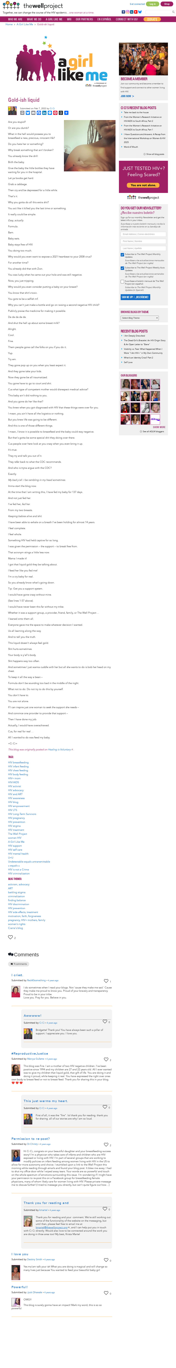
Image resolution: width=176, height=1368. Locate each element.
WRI (69, 19)
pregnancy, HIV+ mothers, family (26, 920)
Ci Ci (52, 108)
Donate (152, 19)
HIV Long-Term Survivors (22, 814)
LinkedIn (131, 12)
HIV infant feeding (18, 766)
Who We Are (15, 19)
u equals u (14, 865)
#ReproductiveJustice (30, 1053)
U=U (10, 857)
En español (104, 19)
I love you (20, 1254)
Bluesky (140, 12)
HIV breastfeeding (18, 762)
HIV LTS (12, 810)
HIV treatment (16, 830)
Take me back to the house (136, 112)
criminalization (16, 896)
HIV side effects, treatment (23, 912)
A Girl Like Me (54, 19)
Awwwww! (33, 1016)
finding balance (17, 900)
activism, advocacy (18, 884)
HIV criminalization (19, 873)
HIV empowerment (19, 806)
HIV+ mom (14, 778)
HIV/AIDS (13, 782)
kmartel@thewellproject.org (53, 1227)
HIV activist (14, 786)
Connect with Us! (127, 19)
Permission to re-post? (31, 1139)
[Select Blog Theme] (140, 318)
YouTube (135, 12)
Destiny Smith (34, 1259)
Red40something (36, 980)
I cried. (17, 975)
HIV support (15, 845)
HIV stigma (14, 826)
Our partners (84, 19)
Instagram (127, 12)
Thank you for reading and (46, 1203)
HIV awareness (16, 798)
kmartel (43, 1210)
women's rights (16, 924)
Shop (166, 4)
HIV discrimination (18, 904)
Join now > (127, 96)
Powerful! (20, 1287)
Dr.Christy (32, 1144)
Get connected (137, 4)
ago (53, 980)
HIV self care (15, 849)
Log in (153, 4)
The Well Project (17, 834)
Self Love (128, 362)
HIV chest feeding (18, 770)
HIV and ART (15, 794)
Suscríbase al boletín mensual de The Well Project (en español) (144, 282)
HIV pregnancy (16, 818)
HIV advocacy (16, 790)
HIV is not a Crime (18, 869)
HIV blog (13, 802)
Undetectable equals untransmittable (29, 861)
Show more (159, 427)
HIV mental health (18, 853)
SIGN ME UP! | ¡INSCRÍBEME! (135, 297)
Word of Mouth (131, 147)
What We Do (34, 19)
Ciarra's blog (15, 928)
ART (10, 888)
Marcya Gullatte (35, 1058)
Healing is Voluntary (60, 749)
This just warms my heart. (46, 1101)
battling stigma (16, 892)
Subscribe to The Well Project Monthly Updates (143, 255)
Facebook (123, 12)
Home (9, 24)
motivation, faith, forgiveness (24, 916)
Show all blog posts (155, 154)
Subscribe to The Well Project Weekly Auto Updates (145, 269)
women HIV (14, 838)
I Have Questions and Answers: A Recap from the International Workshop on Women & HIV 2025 (144, 138)
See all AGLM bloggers (153, 431)
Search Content (173, 11)
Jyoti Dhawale (34, 1292)
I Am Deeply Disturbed (134, 336)
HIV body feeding (18, 774)
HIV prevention (16, 822)
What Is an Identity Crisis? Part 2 (138, 357)
